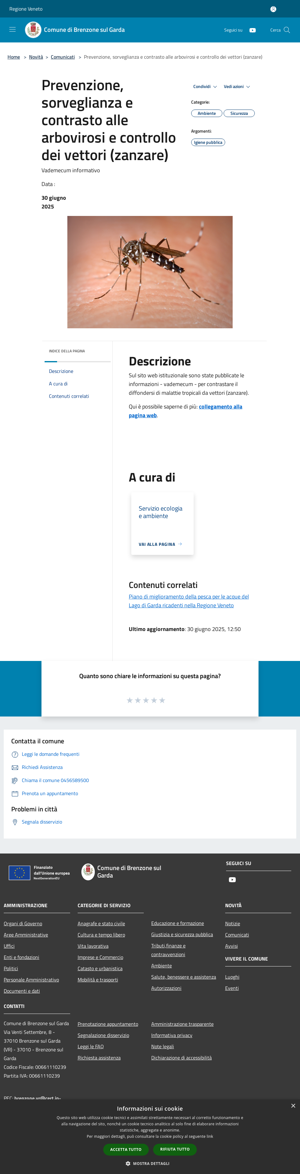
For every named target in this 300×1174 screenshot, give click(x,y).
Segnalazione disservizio (103, 1035)
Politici (11, 968)
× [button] (293, 1106)
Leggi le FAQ (91, 1046)
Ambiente (161, 965)
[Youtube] (250, 30)
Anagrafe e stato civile (101, 923)
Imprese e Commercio (100, 957)
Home (13, 57)
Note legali (162, 1046)
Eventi (232, 988)
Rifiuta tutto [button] (175, 1149)
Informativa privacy (171, 1035)
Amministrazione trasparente (182, 1024)
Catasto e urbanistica (100, 968)
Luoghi (232, 977)
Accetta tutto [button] (126, 1149)
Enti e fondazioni (21, 957)
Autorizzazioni (166, 988)
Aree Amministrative (26, 934)
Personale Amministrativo (31, 979)
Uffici (9, 946)
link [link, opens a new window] (210, 1136)
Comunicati (63, 57)
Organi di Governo (23, 923)
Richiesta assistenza (99, 1057)
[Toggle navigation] (12, 29)
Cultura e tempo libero (101, 934)
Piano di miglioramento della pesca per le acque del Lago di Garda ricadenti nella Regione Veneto (189, 600)
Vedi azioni (238, 86)
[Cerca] (287, 30)
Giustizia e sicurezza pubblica (182, 934)
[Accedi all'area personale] (273, 9)
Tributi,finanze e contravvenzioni (168, 950)
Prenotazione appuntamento (108, 1024)
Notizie (232, 923)
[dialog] (150, 1136)
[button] (150, 1163)
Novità (36, 57)
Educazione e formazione (177, 923)
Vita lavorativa (93, 946)
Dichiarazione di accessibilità (181, 1057)
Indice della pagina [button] (67, 351)
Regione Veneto (25, 8)
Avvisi (231, 946)
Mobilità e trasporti (98, 979)
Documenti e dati (22, 991)
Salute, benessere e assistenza (183, 977)
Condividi (206, 86)
